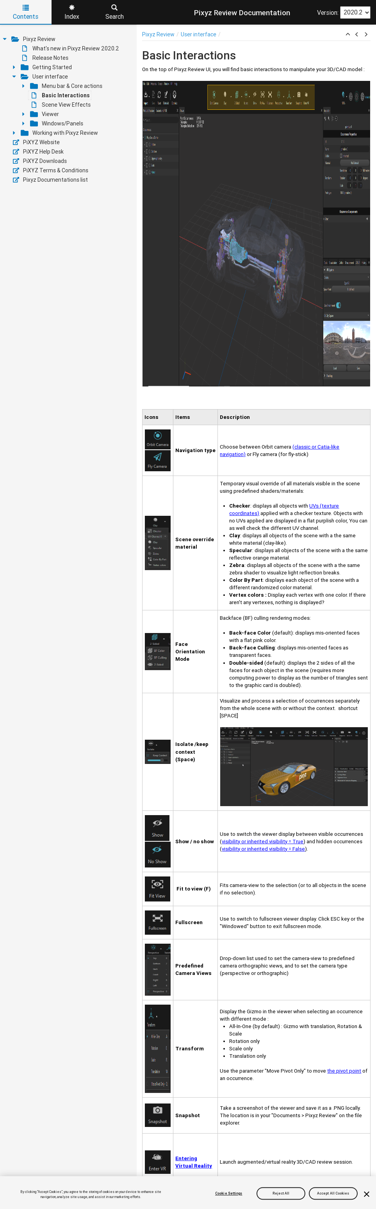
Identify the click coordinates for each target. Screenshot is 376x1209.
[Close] (366, 1194)
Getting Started (46, 67)
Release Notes (45, 58)
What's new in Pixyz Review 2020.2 (70, 48)
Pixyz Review (33, 39)
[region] (188, 1192)
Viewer (44, 114)
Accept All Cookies (333, 1193)
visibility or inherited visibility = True (262, 841)
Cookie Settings (228, 1193)
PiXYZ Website (36, 142)
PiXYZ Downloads (40, 161)
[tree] (68, 109)
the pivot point (344, 1071)
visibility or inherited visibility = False (263, 849)
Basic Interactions (61, 95)
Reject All (281, 1193)
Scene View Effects (61, 104)
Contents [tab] (25, 12)
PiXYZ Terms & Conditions (50, 170)
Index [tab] (71, 12)
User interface (44, 76)
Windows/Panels (56, 123)
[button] (348, 35)
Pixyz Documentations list (50, 179)
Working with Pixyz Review (59, 133)
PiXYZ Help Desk (38, 151)
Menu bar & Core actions (66, 86)
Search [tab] (114, 12)
